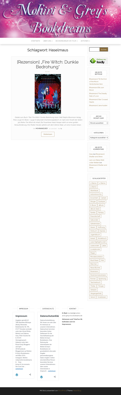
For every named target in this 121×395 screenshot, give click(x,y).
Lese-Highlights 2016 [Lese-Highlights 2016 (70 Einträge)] (98, 242)
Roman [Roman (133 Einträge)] (93, 279)
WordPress (62, 391)
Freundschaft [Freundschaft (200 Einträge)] (95, 216)
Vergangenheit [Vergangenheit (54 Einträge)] (95, 293)
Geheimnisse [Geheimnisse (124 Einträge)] (95, 224)
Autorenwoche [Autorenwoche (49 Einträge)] (95, 194)
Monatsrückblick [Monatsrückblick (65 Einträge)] (96, 257)
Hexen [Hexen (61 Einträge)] (92, 227)
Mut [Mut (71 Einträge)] (102, 260)
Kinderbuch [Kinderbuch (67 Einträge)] (102, 238)
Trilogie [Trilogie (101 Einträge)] (101, 286)
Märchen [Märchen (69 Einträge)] (93, 264)
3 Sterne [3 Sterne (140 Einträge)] (93, 183)
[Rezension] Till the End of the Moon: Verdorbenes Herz (98, 81)
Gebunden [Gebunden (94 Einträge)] (94, 220)
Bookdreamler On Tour (67, 41)
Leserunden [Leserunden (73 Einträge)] (94, 246)
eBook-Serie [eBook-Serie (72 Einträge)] (95, 209)
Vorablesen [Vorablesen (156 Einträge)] (102, 297)
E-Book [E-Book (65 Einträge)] (93, 205)
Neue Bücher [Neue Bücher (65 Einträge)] (95, 268)
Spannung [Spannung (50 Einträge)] (102, 279)
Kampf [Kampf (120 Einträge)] (92, 238)
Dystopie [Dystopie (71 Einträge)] (101, 201)
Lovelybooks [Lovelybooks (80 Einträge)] (95, 249)
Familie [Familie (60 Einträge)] (92, 213)
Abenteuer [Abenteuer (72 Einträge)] (94, 190)
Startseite (35, 41)
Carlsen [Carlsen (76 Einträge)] (103, 198)
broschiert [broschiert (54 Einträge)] (94, 198)
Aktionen (85, 41)
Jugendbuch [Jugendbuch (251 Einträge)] (95, 235)
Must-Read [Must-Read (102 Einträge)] (94, 260)
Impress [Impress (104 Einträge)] (102, 231)
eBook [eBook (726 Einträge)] (101, 205)
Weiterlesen (47, 134)
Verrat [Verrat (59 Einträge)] (92, 297)
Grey (91, 154)
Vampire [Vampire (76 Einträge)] (93, 290)
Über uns (48, 41)
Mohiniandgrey (42, 128)
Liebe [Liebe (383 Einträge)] (104, 246)
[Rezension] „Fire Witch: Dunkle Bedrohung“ (48, 64)
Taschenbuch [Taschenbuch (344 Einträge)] (95, 282)
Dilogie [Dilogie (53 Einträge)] (93, 201)
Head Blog (77, 391)
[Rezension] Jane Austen (98, 105)
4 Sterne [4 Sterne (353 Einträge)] (102, 183)
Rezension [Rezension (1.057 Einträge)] (94, 271)
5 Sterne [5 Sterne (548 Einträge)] (93, 187)
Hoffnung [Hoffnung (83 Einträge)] (101, 227)
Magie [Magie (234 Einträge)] (92, 253)
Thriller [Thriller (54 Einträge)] (92, 286)
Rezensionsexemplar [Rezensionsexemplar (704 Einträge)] (98, 275)
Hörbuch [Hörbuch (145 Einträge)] (93, 231)
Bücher (47, 71)
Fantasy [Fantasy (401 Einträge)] (101, 213)
